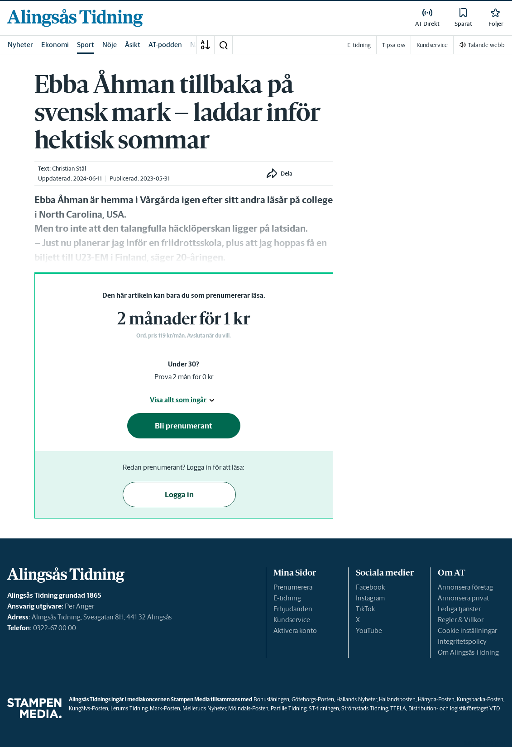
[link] (75, 18)
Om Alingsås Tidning (468, 652)
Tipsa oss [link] (393, 45)
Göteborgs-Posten (313, 699)
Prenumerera (292, 587)
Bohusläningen (271, 699)
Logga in (179, 495)
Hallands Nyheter (356, 699)
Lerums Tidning (129, 708)
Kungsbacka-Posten (480, 699)
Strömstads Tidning (364, 708)
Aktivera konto (295, 630)
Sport (85, 44)
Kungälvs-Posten (88, 708)
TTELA (398, 708)
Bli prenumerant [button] (183, 426)
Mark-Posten (165, 708)
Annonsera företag (465, 587)
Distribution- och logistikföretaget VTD (454, 708)
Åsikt (132, 44)
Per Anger (79, 606)
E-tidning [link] (359, 45)
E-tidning (287, 598)
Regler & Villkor (460, 619)
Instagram (370, 598)
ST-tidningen (324, 708)
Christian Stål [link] (69, 168)
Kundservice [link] (432, 45)
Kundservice (291, 619)
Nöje (109, 44)
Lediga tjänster (459, 608)
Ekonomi (55, 44)
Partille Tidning (288, 708)
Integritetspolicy (462, 641)
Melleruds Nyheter (204, 708)
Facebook (370, 587)
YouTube (369, 630)
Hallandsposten (397, 699)
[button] (223, 44)
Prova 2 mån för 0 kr (183, 376)
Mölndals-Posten (248, 708)
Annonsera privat (463, 598)
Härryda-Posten (436, 699)
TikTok (365, 608)
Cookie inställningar (467, 630)
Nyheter (20, 44)
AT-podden (165, 44)
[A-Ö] (205, 45)
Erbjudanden (292, 608)
